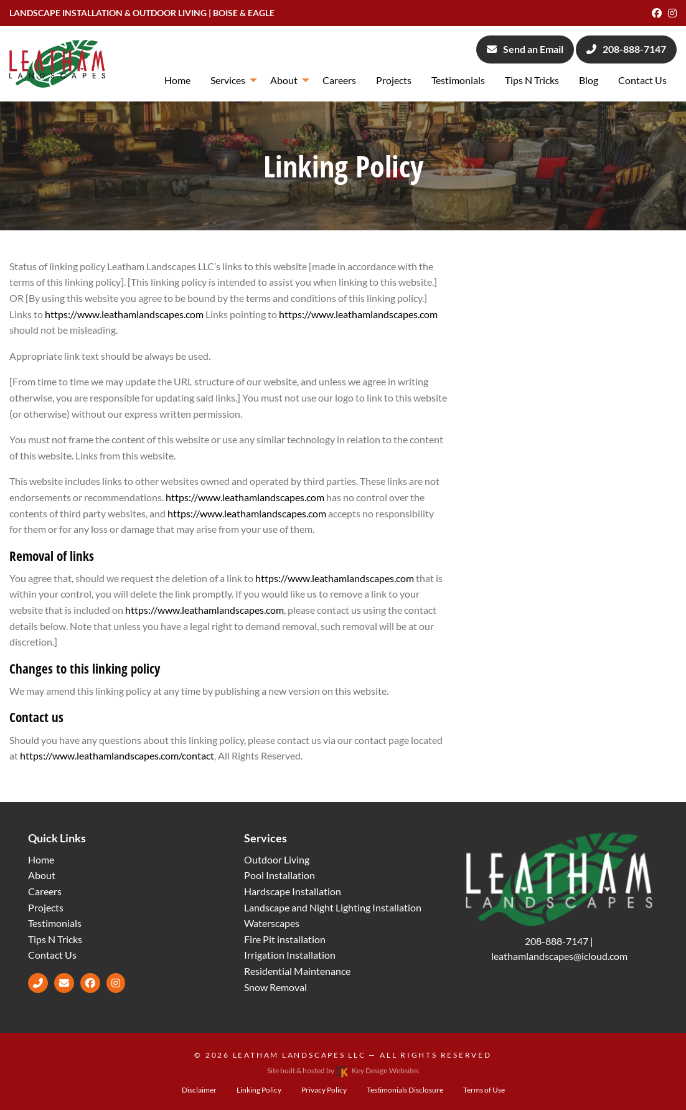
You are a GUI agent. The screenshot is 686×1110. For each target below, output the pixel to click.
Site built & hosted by (342, 1070)
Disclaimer (199, 1089)
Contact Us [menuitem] (642, 80)
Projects (45, 907)
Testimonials (55, 923)
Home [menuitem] (177, 80)
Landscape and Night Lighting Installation (332, 907)
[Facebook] (657, 13)
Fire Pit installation (285, 939)
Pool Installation (279, 875)
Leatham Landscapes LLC (299, 1055)
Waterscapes (271, 923)
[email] (64, 983)
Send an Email (525, 49)
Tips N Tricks (55, 939)
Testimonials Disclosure (405, 1089)
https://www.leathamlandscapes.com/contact (117, 755)
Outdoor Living (276, 859)
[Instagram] (672, 13)
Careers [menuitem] (339, 80)
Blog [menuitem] (588, 80)
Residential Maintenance (297, 971)
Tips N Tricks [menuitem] (532, 80)
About (41, 875)
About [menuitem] (284, 80)
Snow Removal (275, 987)
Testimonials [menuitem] (458, 80)
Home (41, 859)
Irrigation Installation (290, 955)
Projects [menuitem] (393, 80)
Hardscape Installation (292, 891)
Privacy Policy (324, 1089)
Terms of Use (484, 1089)
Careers (45, 891)
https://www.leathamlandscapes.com (124, 314)
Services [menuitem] (227, 80)
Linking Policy (259, 1089)
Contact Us (52, 955)
